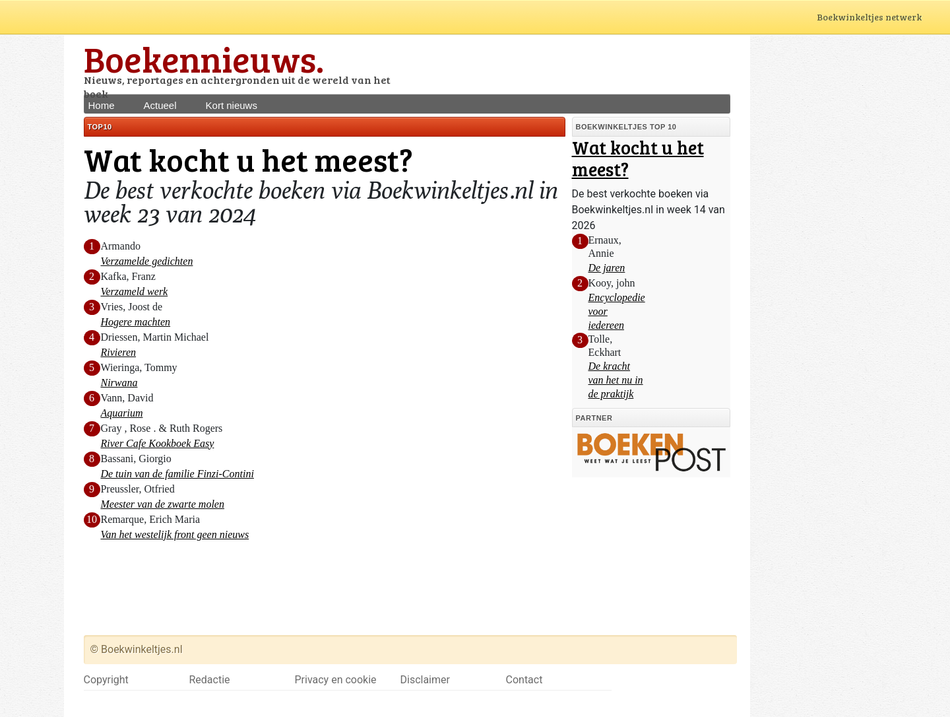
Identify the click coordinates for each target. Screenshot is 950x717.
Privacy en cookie (336, 679)
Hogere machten (135, 321)
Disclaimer (425, 679)
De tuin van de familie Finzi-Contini (176, 473)
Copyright (106, 679)
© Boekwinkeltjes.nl (136, 649)
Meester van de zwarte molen (162, 504)
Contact (524, 679)
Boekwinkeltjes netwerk (882, 17)
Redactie (209, 679)
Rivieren (118, 352)
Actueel (160, 105)
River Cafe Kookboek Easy (157, 443)
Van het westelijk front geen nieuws (174, 534)
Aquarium (121, 413)
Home (101, 105)
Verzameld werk (134, 291)
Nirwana (118, 382)
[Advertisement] (576, 64)
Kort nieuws (231, 105)
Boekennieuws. (204, 58)
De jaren (606, 267)
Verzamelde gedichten (146, 261)
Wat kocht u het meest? (638, 158)
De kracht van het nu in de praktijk (615, 379)
